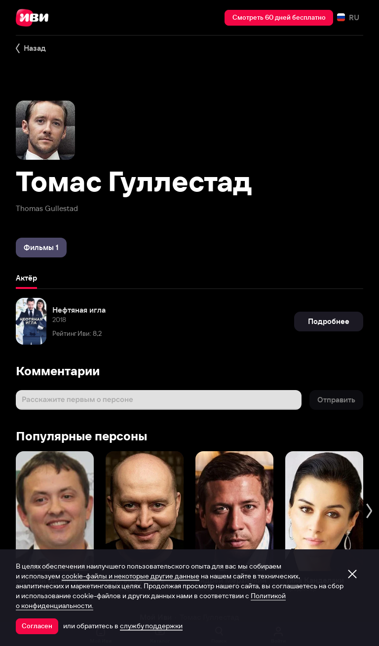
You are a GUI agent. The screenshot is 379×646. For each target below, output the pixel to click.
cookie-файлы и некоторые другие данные (130, 576)
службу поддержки (151, 626)
